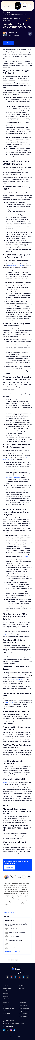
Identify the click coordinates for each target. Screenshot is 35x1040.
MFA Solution (6, 996)
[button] (11, 5)
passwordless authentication (18, 679)
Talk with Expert (8, 43)
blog (8, 12)
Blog (4, 1005)
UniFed (5, 991)
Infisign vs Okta (23, 1005)
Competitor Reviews (8, 1008)
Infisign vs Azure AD (24, 1013)
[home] (7, 5)
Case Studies (6, 1013)
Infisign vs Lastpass (24, 1008)
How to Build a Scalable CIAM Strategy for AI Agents (14, 14)
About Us (21, 988)
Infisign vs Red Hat (24, 1011)
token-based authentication (12, 477)
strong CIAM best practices (15, 265)
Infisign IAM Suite (7, 988)
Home (4, 12)
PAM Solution (6, 999)
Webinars (5, 1011)
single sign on (9, 702)
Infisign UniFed (7, 782)
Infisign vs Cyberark (24, 1016)
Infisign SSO (6, 993)
